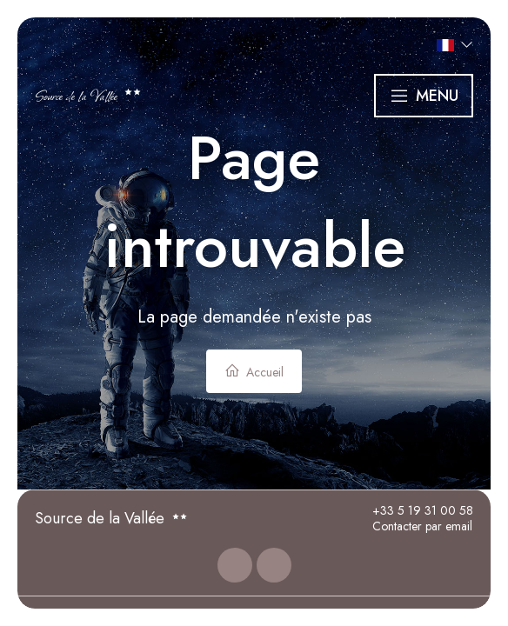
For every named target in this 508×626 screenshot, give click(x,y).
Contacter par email (412, 527)
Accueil (254, 372)
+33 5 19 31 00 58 (412, 511)
